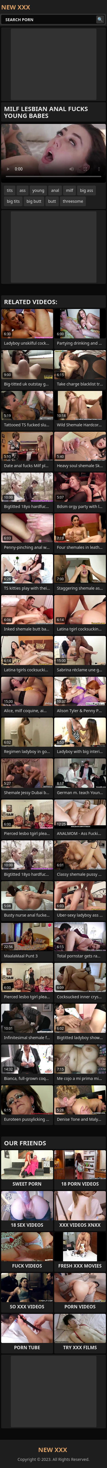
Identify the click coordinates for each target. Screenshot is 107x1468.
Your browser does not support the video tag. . (53, 153)
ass (22, 190)
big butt (34, 201)
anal (55, 190)
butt (52, 201)
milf (69, 190)
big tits (13, 201)
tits (10, 190)
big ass (86, 190)
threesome (73, 201)
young (39, 190)
